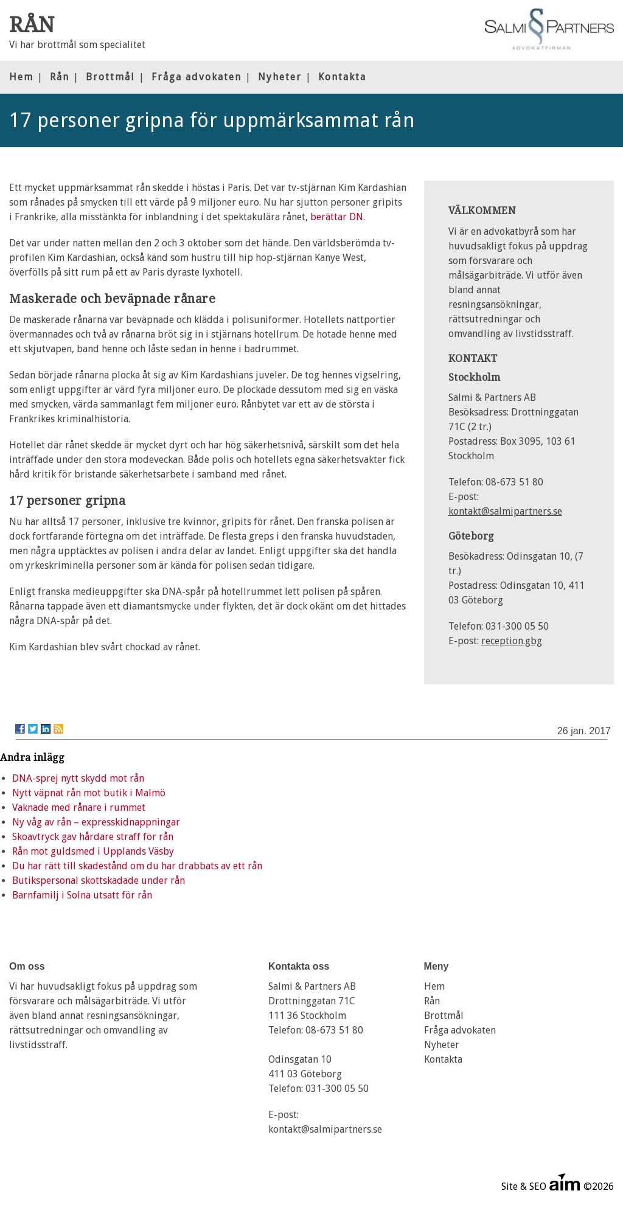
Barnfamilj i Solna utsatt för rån (82, 895)
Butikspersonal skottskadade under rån (98, 880)
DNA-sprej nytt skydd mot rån (78, 778)
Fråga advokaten (196, 77)
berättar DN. (337, 217)
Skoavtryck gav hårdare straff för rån (92, 837)
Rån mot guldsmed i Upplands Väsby (93, 851)
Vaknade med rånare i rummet (78, 807)
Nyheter (280, 77)
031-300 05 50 (337, 1088)
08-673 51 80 (334, 1030)
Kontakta (342, 77)
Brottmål (110, 77)
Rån (59, 77)
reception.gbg (511, 641)
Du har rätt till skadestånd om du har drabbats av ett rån (137, 866)
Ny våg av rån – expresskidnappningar (96, 822)
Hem (21, 77)
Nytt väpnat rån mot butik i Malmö (88, 793)
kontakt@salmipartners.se (505, 511)
